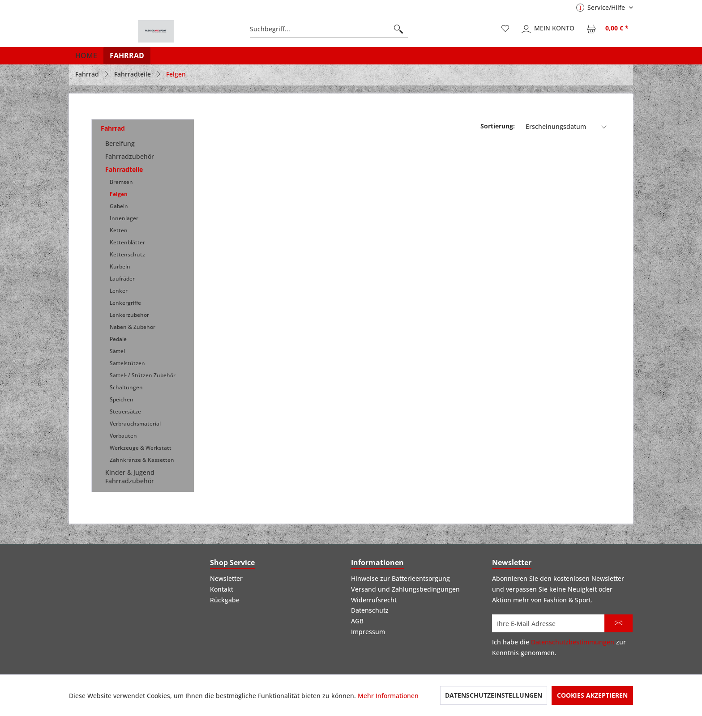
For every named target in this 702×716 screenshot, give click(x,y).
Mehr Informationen (388, 695)
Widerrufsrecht (374, 600)
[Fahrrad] (126, 55)
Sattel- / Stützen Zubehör (143, 375)
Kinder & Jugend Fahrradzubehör (129, 476)
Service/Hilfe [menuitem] (601, 7)
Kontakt (221, 589)
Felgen (119, 194)
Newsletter (226, 578)
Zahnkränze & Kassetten (142, 460)
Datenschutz (370, 610)
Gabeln (119, 206)
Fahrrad (113, 128)
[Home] (86, 55)
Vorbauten (123, 435)
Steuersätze (125, 411)
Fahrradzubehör (129, 156)
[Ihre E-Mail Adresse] (548, 623)
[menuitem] (329, 29)
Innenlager (124, 218)
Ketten (119, 230)
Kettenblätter (127, 242)
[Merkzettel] (505, 29)
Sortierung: (497, 126)
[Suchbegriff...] (329, 29)
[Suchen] (398, 29)
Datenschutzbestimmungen (572, 642)
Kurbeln (120, 266)
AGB (357, 621)
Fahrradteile (124, 169)
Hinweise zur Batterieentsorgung (400, 578)
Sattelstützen (127, 363)
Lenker (119, 290)
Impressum (368, 631)
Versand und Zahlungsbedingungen (405, 589)
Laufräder (122, 278)
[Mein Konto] (548, 29)
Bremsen (121, 182)
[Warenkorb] (608, 29)
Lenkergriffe (125, 303)
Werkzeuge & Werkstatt (140, 448)
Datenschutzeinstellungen (493, 695)
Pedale (118, 339)
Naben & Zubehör (132, 327)
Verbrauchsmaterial (135, 423)
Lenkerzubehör (129, 315)
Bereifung (120, 143)
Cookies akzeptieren (592, 695)
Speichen (121, 399)
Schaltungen (126, 387)
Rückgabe (225, 600)
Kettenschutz (127, 254)
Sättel (117, 351)
